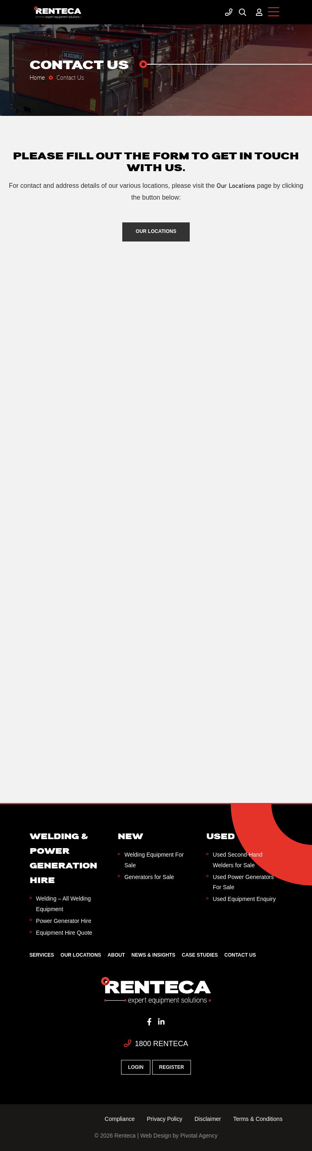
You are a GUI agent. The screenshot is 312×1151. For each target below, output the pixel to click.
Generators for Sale (149, 877)
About (116, 955)
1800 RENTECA (156, 1044)
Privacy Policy (164, 1119)
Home (37, 77)
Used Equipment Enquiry (244, 899)
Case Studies (200, 955)
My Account (259, 12)
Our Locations (156, 231)
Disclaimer (208, 1119)
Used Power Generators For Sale (243, 882)
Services (42, 955)
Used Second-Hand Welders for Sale (237, 859)
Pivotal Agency (199, 1135)
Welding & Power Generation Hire (63, 858)
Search (242, 12)
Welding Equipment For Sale (154, 859)
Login (135, 1067)
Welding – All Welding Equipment (63, 903)
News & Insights (154, 955)
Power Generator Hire (63, 921)
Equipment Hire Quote (64, 932)
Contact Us (240, 955)
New (130, 836)
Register (171, 1067)
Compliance (120, 1119)
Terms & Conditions (257, 1119)
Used (220, 836)
